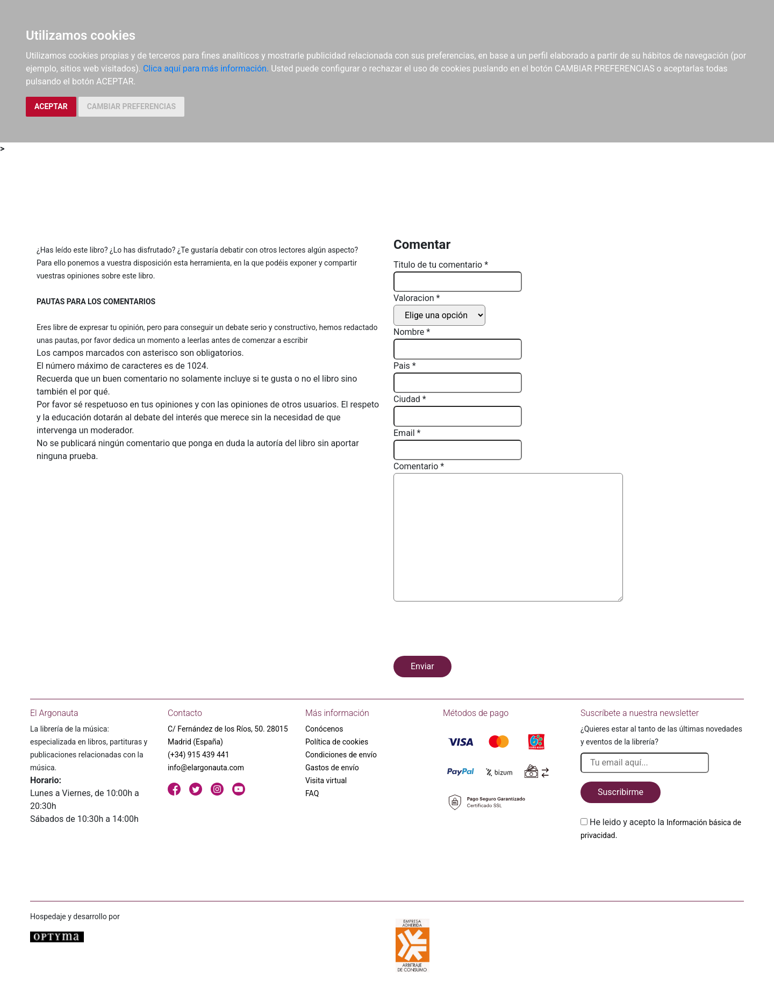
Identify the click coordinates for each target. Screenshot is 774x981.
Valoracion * (416, 298)
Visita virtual (326, 780)
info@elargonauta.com (206, 767)
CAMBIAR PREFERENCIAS (131, 106)
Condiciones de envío (341, 754)
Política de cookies (336, 741)
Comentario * (418, 466)
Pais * (404, 366)
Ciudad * (409, 399)
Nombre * (411, 332)
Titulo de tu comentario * (440, 265)
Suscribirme (620, 792)
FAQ (312, 793)
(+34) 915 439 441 (199, 754)
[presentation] (475, 630)
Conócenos (324, 729)
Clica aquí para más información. (206, 68)
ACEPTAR (51, 106)
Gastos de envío (332, 767)
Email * (406, 433)
